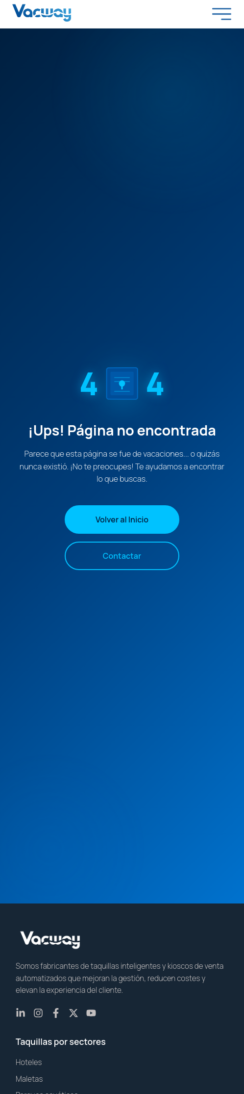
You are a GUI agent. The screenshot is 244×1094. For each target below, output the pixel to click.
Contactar (122, 555)
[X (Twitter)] (73, 1013)
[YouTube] (91, 1013)
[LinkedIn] (20, 1013)
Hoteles (29, 1062)
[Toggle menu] (222, 14)
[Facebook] (56, 1013)
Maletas (29, 1079)
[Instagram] (38, 1013)
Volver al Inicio (122, 519)
